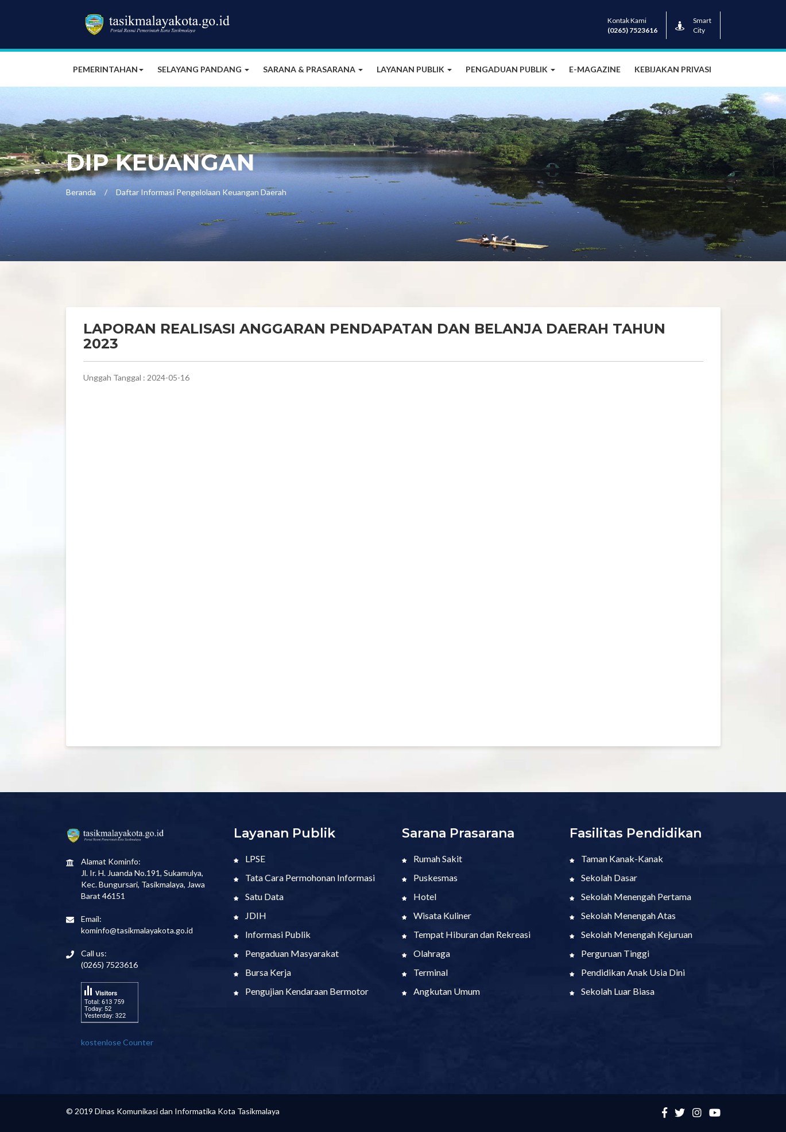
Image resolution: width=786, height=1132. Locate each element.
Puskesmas (430, 877)
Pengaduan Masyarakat (286, 953)
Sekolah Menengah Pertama (630, 896)
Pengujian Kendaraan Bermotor (301, 991)
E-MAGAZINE (595, 69)
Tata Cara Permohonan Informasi (304, 877)
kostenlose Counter (117, 1042)
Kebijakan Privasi (672, 69)
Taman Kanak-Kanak (616, 858)
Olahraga (426, 953)
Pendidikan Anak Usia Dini (627, 972)
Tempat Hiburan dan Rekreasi (466, 934)
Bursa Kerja (262, 972)
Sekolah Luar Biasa (612, 991)
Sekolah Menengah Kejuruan (631, 934)
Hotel (419, 896)
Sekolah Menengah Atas (623, 915)
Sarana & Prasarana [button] (313, 69)
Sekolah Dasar (603, 877)
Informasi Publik (272, 934)
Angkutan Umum (441, 991)
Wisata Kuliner (436, 915)
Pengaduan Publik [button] (510, 69)
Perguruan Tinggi (609, 953)
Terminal (425, 972)
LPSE (249, 858)
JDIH (250, 915)
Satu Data (259, 896)
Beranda (81, 192)
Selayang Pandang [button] (203, 69)
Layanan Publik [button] (414, 69)
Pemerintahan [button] (108, 69)
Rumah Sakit (432, 858)
